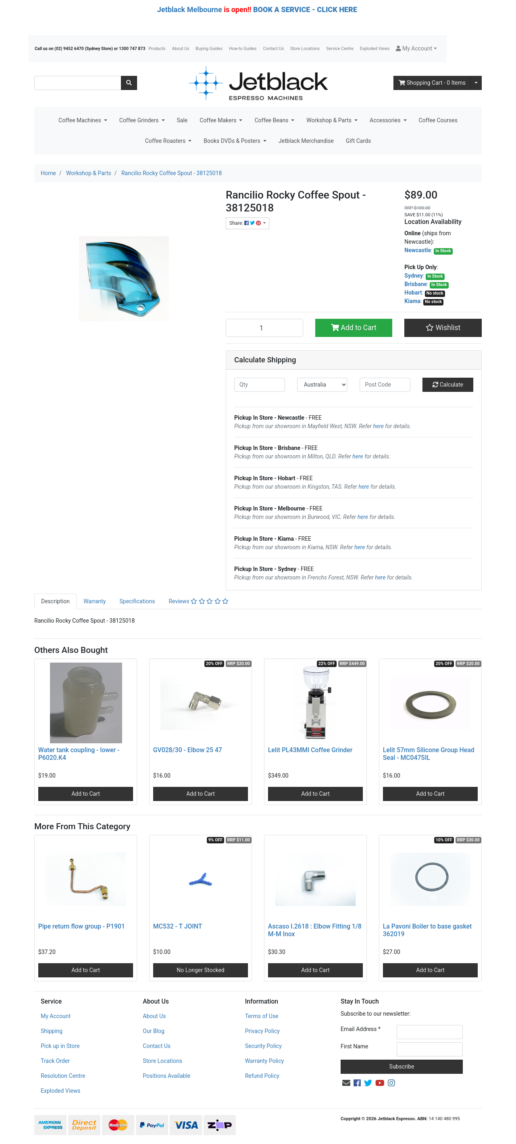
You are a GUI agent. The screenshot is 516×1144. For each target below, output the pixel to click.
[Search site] (129, 83)
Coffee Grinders (139, 120)
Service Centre (339, 48)
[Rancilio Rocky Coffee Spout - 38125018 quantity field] (264, 328)
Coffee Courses (438, 120)
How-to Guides (243, 48)
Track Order (55, 1061)
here (378, 426)
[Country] (322, 385)
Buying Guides (209, 48)
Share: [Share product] (245, 223)
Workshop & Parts (329, 120)
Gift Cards (358, 141)
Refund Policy (262, 1076)
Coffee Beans (271, 120)
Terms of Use (262, 1016)
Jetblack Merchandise (306, 141)
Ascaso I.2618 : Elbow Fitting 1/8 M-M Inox (315, 930)
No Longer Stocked (201, 970)
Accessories (386, 120)
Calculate (448, 384)
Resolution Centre (63, 1076)
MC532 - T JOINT (177, 926)
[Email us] (346, 1083)
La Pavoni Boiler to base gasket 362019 (427, 930)
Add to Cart (354, 328)
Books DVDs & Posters (233, 141)
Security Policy (263, 1046)
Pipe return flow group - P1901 (81, 926)
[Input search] (77, 83)
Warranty (94, 601)
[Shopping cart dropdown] (476, 83)
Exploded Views (375, 48)
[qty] (259, 385)
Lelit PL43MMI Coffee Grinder (310, 750)
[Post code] (385, 385)
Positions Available (166, 1076)
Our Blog (153, 1031)
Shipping (51, 1031)
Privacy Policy (262, 1031)
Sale (182, 120)
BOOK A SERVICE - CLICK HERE (305, 9)
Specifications (137, 601)
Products (156, 48)
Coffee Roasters (166, 141)
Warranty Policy (264, 1061)
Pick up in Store (60, 1046)
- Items (432, 82)
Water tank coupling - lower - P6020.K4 (78, 753)
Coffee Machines (80, 120)
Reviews (199, 601)
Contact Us (273, 48)
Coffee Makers (219, 120)
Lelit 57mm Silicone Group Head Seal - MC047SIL (428, 753)
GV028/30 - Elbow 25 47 (187, 750)
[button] (416, 48)
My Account (56, 1016)
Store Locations (305, 48)
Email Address (361, 1029)
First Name (354, 1046)
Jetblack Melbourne (189, 9)
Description (55, 601)
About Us (180, 48)
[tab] (55, 601)
